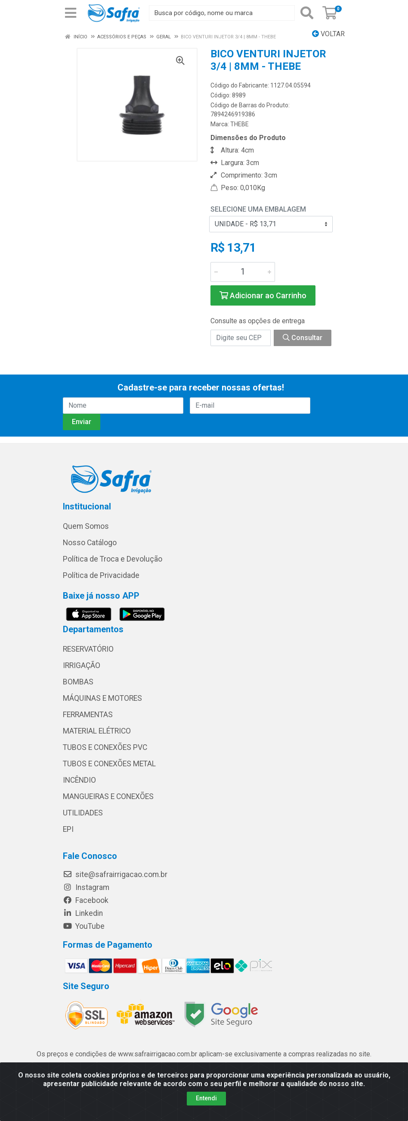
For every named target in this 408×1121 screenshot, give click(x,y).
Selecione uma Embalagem (258, 209)
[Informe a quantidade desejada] (242, 272)
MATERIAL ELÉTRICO (97, 731)
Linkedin (83, 913)
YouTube (84, 926)
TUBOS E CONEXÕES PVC (105, 747)
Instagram (86, 887)
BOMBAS (78, 682)
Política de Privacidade (101, 575)
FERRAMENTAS (88, 714)
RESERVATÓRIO (88, 649)
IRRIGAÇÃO (81, 665)
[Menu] (70, 13)
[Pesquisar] (307, 13)
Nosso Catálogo (90, 542)
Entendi (206, 1098)
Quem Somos (86, 526)
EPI (68, 829)
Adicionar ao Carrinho (262, 295)
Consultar (302, 338)
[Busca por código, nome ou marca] (222, 13)
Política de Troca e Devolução (112, 559)
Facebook (85, 900)
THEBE (239, 124)
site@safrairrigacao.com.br (115, 874)
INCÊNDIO (79, 780)
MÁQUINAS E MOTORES (102, 698)
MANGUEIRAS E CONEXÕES (108, 796)
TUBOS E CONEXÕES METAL (109, 763)
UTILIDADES (83, 813)
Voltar (328, 34)
